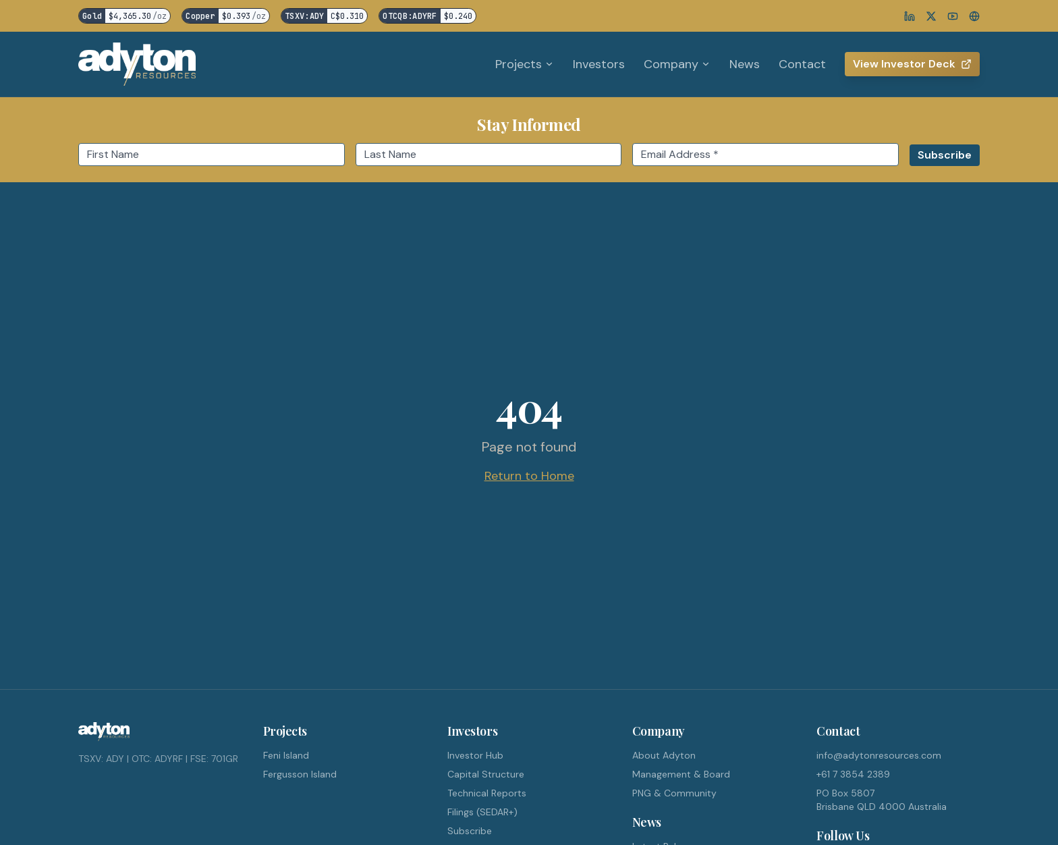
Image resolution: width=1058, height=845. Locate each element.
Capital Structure (485, 774)
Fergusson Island (300, 774)
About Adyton (664, 755)
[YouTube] (952, 16)
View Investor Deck (912, 64)
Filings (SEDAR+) (482, 812)
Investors (599, 64)
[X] (931, 16)
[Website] (974, 16)
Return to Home (529, 476)
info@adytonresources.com (878, 755)
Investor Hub (475, 755)
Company (677, 64)
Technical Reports (486, 793)
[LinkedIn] (909, 16)
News (744, 64)
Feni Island (286, 755)
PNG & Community (674, 793)
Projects (524, 64)
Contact (802, 64)
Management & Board (681, 774)
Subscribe (469, 831)
